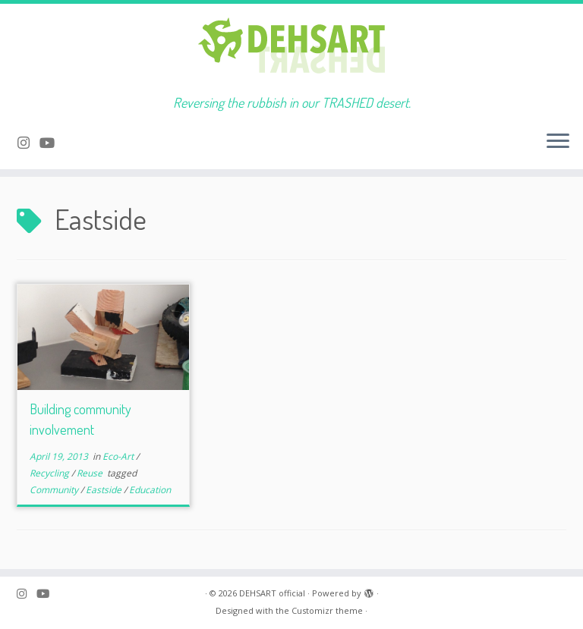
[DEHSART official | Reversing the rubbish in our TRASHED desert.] (291, 49)
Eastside (105, 489)
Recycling (50, 473)
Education (150, 489)
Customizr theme (327, 610)
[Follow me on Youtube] (52, 143)
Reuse (91, 473)
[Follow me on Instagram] (28, 143)
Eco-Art (119, 456)
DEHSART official (272, 593)
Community (55, 489)
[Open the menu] (558, 142)
